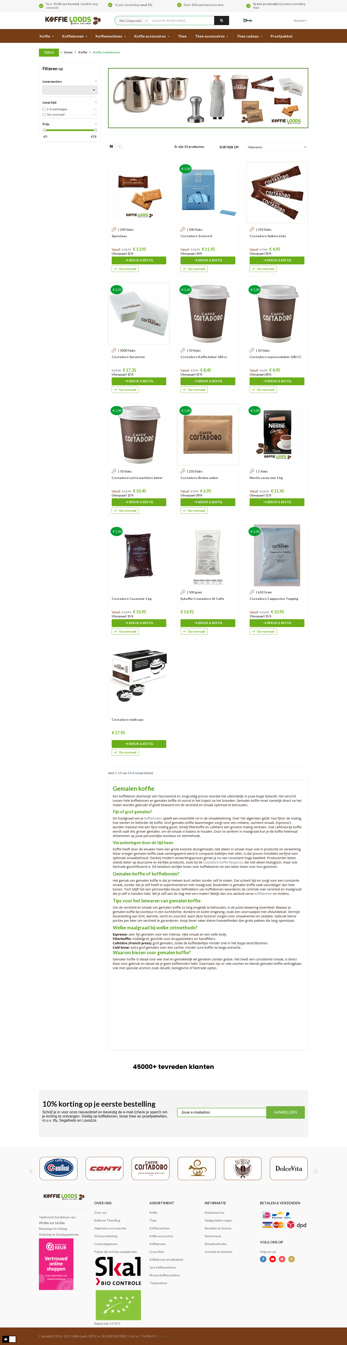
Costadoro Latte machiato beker (137, 478)
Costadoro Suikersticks (268, 236)
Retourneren (213, 1236)
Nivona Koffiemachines (164, 1275)
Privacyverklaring (105, 1236)
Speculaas (119, 236)
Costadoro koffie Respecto (222, 862)
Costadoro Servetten (128, 357)
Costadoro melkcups (128, 719)
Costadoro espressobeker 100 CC (275, 357)
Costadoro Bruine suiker (199, 478)
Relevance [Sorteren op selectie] (277, 147)
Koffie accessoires (161, 1236)
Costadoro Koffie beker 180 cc (204, 357)
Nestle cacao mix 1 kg (266, 478)
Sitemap (163, 1336)
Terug (49, 52)
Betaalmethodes (216, 1244)
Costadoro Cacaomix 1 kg (132, 599)
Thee (152, 1220)
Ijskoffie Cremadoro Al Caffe (202, 599)
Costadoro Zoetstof (196, 236)
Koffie (153, 1212)
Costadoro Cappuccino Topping (274, 599)
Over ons (100, 1212)
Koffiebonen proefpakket (166, 1259)
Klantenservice (214, 1212)
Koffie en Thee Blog (107, 1220)
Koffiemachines (159, 1228)
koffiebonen (263, 893)
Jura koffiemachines (162, 1267)
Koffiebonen (157, 1244)
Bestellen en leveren (218, 1228)
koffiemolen (153, 818)
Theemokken (158, 1283)
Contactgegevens (106, 1244)
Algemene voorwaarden (110, 1228)
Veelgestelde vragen (218, 1220)
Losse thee (156, 1252)
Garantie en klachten (218, 1252)
